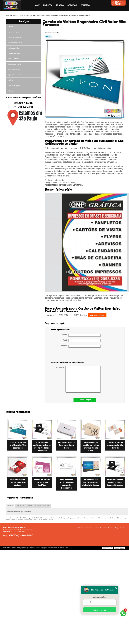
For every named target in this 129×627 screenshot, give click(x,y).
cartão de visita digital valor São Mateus (17, 482)
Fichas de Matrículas (15, 64)
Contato (85, 5)
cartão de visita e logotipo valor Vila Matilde (115, 445)
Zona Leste (46, 506)
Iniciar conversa (99, 610)
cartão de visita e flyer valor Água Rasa (66, 445)
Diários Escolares (13, 59)
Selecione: (10, 506)
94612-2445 (119, 4)
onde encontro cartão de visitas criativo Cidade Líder (91, 446)
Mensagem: (78, 379)
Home (37, 5)
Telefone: (80, 346)
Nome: (81, 335)
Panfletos (11, 80)
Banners (10, 27)
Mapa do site (119, 528)
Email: (82, 340)
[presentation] (67, 355)
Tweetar (48, 37)
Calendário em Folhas (15, 43)
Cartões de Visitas (14, 53)
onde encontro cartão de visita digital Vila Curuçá (90, 482)
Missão (60, 5)
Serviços (72, 5)
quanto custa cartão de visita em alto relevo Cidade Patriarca (42, 446)
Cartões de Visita (13, 48)
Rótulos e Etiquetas (14, 85)
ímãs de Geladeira (14, 69)
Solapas (10, 91)
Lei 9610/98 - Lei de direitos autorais (43, 519)
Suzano (29, 506)
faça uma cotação (97, 315)
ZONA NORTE (20, 506)
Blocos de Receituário (15, 37)
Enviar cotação (84, 400)
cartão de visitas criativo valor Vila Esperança (18, 445)
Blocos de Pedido (13, 32)
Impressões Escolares (15, 75)
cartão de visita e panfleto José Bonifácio (42, 482)
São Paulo (37, 506)
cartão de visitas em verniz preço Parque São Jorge (115, 482)
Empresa (47, 5)
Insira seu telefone (99, 597)
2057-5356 (119, 2)
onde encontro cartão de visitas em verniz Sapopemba (66, 484)
